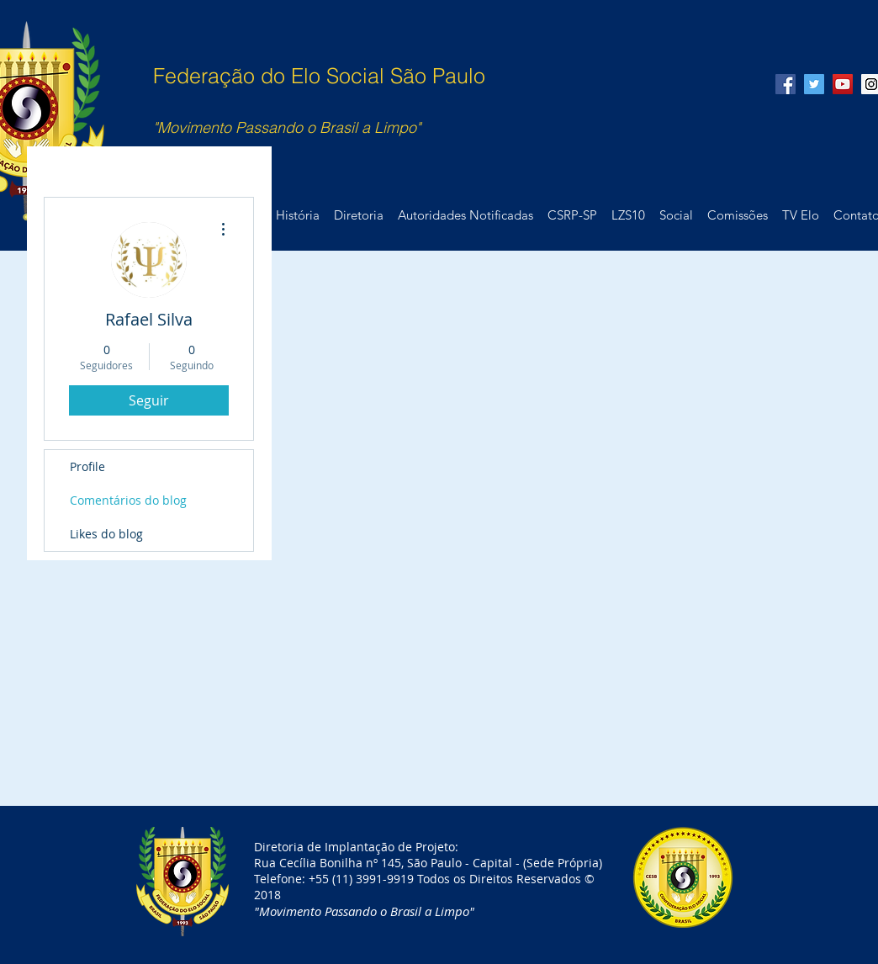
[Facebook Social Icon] (785, 84)
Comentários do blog (128, 500)
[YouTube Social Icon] (843, 84)
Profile (87, 466)
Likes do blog (106, 534)
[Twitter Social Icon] (814, 84)
